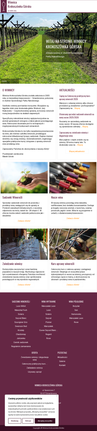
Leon (48, 310)
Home (4, 81)
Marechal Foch (21, 310)
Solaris (21, 314)
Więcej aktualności (77, 151)
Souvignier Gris (20, 322)
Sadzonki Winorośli (12, 197)
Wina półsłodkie (76, 301)
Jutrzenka (21, 338)
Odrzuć (28, 421)
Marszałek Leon (48, 306)
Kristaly (21, 330)
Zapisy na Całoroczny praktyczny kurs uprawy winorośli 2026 (74, 97)
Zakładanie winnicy (35, 368)
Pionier (49, 322)
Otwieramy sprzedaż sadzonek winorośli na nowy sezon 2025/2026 (76, 116)
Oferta (35, 352)
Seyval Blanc (20, 318)
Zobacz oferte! (24, 221)
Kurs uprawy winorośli (62, 263)
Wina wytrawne (48, 301)
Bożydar (76, 306)
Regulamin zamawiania (21, 346)
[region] (32, 410)
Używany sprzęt (34, 372)
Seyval (48, 318)
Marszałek (48, 326)
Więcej (77, 108)
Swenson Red (21, 326)
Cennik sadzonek (21, 342)
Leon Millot (21, 306)
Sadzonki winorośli (21, 301)
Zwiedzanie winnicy (12, 263)
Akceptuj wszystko (45, 421)
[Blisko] (56, 395)
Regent (49, 334)
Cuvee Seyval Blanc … (48, 330)
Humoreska (76, 314)
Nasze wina (57, 197)
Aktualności (62, 357)
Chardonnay (21, 334)
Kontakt (62, 365)
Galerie (62, 361)
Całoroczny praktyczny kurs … (34, 364)
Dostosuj (14, 421)
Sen (76, 310)
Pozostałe (62, 352)
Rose (48, 338)
